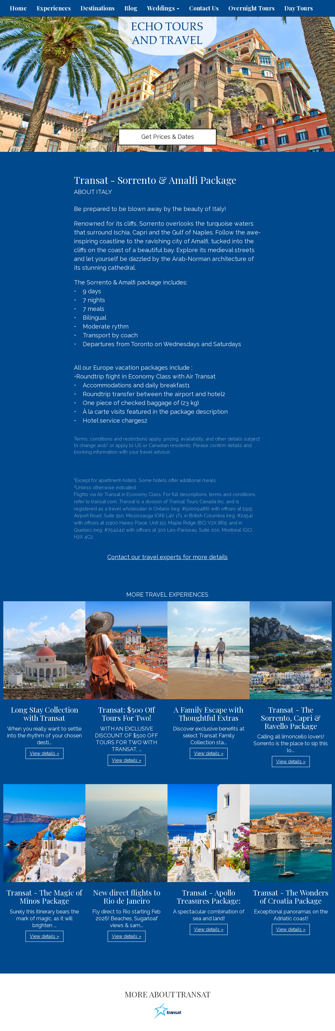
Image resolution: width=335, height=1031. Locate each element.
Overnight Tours (251, 8)
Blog (130, 8)
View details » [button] (44, 753)
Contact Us (204, 8)
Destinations (97, 8)
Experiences (54, 8)
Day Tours (298, 8)
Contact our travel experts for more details (167, 557)
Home (18, 8)
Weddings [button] (163, 8)
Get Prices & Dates (167, 136)
